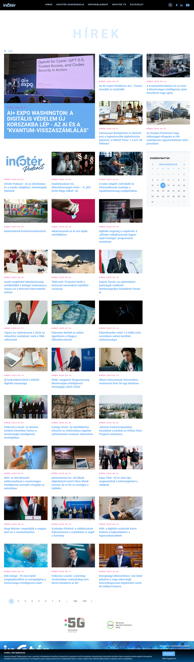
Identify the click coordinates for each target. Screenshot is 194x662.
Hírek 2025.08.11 (61, 572)
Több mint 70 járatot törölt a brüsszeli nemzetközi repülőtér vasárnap (70, 285)
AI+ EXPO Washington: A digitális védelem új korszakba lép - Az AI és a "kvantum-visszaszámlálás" (48, 122)
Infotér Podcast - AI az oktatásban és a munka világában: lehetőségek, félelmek (25, 187)
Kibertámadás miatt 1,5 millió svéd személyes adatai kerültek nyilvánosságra (120, 336)
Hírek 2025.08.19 (109, 473)
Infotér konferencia (70, 4)
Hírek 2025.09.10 (14, 375)
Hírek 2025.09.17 (14, 328)
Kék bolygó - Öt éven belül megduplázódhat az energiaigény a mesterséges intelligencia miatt (25, 579)
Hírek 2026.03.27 (156, 129)
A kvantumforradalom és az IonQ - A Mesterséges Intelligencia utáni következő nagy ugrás (167, 89)
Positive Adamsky (183, 649)
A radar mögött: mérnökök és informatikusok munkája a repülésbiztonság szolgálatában (118, 187)
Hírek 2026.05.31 (17, 107)
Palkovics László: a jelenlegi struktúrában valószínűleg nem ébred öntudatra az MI (70, 579)
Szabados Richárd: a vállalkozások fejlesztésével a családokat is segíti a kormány (73, 532)
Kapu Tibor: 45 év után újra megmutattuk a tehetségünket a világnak (118, 481)
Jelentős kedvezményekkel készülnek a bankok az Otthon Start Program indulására (120, 430)
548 (75, 601)
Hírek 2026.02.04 (14, 179)
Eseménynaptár (160, 158)
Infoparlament (98, 4)
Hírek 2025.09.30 (14, 227)
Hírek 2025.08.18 (61, 524)
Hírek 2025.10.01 (109, 179)
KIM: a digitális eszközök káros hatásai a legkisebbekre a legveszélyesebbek (118, 532)
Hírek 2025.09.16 (61, 328)
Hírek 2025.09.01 (14, 473)
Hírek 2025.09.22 (14, 277)
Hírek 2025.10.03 (61, 179)
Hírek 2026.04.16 (156, 81)
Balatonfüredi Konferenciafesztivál (25, 231)
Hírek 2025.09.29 (61, 227)
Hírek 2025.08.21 (61, 473)
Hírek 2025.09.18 (109, 277)
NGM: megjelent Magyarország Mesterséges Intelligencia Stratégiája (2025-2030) (70, 383)
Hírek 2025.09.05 (14, 423)
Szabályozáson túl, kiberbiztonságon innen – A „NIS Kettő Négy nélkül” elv (71, 187)
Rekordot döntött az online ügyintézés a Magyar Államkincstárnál (68, 336)
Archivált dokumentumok (174, 646)
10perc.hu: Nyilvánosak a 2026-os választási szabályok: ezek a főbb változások (24, 336)
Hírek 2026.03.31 (109, 129)
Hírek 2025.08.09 (109, 572)
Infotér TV (119, 4)
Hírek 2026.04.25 (109, 81)
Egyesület (137, 4)
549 (84, 601)
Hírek (49, 4)
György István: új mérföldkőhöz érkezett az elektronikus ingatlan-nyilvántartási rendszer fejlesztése (72, 430)
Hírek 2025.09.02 (109, 423)
